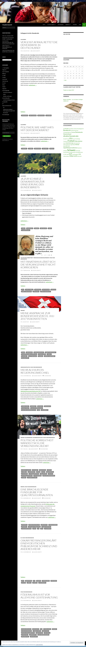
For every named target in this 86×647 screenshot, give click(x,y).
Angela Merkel (29, 289)
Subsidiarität (33, 634)
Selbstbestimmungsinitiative (28, 409)
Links (80, 24)
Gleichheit (24, 356)
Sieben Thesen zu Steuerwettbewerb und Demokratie (7, 47)
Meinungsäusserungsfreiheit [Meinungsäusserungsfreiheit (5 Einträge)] (69, 144)
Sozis (34, 528)
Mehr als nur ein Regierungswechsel (35, 371)
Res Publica (47, 632)
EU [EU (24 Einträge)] (71, 138)
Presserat (24, 526)
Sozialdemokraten (26, 528)
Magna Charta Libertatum (28, 632)
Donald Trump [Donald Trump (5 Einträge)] (66, 138)
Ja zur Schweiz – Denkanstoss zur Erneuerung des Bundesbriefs (32, 183)
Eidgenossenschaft (38, 352)
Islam (43, 471)
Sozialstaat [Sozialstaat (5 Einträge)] (78, 152)
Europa (49, 470)
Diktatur (53, 289)
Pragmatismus (37, 475)
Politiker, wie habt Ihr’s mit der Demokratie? (37, 129)
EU (21, 537)
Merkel (29, 582)
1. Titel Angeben (5, 67)
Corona (31, 148)
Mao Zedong (43, 473)
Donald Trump (25, 408)
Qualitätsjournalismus (36, 408)
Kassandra (24, 473)
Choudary (35, 470)
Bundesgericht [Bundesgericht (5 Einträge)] (81, 128)
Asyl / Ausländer (5, 71)
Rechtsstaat (41, 115)
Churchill (24, 148)
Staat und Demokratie (36, 367)
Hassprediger (31, 471)
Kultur (23, 582)
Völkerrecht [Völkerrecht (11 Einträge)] (73, 156)
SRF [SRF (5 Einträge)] (65, 154)
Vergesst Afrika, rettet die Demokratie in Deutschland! (39, 45)
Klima (3, 84)
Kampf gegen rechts (45, 291)
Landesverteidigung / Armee (9, 100)
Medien (22, 486)
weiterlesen (33, 85)
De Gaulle (40, 406)
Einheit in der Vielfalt (51, 352)
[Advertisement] (39, 99)
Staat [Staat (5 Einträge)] (68, 154)
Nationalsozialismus (27, 475)
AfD (23, 289)
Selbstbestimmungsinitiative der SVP (31, 391)
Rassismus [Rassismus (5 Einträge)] (79, 147)
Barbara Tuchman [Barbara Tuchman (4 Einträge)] (74, 128)
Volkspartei (48, 528)
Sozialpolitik (4, 101)
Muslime (51, 473)
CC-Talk (3, 75)
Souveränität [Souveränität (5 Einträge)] (66, 152)
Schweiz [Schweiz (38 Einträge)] (71, 150)
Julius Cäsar (46, 630)
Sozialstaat (25, 634)
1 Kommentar (47, 375)
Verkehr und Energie (7, 96)
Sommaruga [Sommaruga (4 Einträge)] (78, 150)
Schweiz (41, 356)
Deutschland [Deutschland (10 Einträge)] (67, 134)
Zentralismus (34, 636)
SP (38, 528)
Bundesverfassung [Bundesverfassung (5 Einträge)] (74, 130)
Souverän (48, 115)
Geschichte (4, 79)
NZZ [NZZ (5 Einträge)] (69, 146)
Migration (4, 88)
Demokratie (25, 115)
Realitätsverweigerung (48, 475)
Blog (44, 24)
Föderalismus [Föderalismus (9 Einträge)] (78, 141)
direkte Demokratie (26, 291)
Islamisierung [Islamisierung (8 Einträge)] (69, 143)
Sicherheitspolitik (38, 437)
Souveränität (42, 582)
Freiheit (36, 228)
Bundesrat (33, 406)
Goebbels (24, 471)
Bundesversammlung (34, 524)
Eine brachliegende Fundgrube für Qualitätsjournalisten (37, 492)
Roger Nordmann (46, 526)
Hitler (38, 471)
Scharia (24, 477)
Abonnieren (7, 136)
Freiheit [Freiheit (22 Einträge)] (71, 141)
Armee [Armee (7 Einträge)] (67, 128)
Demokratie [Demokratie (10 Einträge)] (79, 132)
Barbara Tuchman (26, 470)
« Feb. (65, 80)
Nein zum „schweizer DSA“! (7, 35)
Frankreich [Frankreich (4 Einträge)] (65, 141)
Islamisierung (28, 437)
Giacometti (45, 148)
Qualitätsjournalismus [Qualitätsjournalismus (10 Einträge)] (70, 148)
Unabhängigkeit (26, 230)
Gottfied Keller (32, 356)
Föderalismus (42, 354)
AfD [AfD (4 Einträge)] (64, 128)
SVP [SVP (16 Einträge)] (70, 154)
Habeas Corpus (36, 630)
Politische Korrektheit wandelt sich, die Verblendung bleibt (37, 443)
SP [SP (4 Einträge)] (63, 154)
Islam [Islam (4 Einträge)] (64, 143)
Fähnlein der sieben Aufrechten (29, 354)
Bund (23, 352)
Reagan (52, 148)
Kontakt (75, 24)
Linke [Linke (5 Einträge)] (74, 143)
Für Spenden (60, 24)
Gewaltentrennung (26, 630)
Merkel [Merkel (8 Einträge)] (77, 144)
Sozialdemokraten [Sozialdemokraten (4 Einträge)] (72, 152)
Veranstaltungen (5, 114)
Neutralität (43, 228)
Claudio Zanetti (7, 25)
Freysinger (53, 580)
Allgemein (23, 39)
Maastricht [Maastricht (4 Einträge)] (78, 143)
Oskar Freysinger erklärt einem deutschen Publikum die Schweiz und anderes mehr (39, 545)
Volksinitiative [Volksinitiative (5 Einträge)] (66, 156)
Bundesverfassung (26, 629)
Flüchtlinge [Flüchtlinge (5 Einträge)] (77, 138)
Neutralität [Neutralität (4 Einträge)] (65, 146)
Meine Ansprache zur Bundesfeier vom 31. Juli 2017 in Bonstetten (37, 316)
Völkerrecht (45, 409)
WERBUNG (67, 24)
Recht (50, 228)
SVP (42, 528)
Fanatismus (36, 291)
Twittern (23, 111)
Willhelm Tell (25, 357)
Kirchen (4, 83)
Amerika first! (25, 406)
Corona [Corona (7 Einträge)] (73, 132)
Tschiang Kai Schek (32, 477)
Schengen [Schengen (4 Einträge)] (65, 150)
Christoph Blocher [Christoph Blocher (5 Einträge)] (67, 132)
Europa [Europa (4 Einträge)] (73, 138)
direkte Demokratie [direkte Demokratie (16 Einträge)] (70, 136)
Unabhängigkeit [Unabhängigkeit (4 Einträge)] (75, 154)
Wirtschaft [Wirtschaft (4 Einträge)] (79, 156)
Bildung (4, 73)
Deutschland (33, 115)
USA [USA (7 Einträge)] (80, 154)
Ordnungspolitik (25, 367)
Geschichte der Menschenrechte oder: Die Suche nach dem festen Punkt (8, 42)
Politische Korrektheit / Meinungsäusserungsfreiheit (35, 257)
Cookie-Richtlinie (39, 644)
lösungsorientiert (33, 473)
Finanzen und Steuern (7, 92)
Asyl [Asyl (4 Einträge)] (69, 128)
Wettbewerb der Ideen (43, 634)
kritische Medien (53, 524)
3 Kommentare (44, 449)
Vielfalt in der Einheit (50, 356)
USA (38, 409)
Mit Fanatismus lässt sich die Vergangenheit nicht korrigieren (38, 264)
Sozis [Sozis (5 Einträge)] (82, 152)
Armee (23, 228)
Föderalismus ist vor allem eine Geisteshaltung (39, 596)
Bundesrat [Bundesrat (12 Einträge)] (66, 130)
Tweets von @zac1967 (68, 90)
